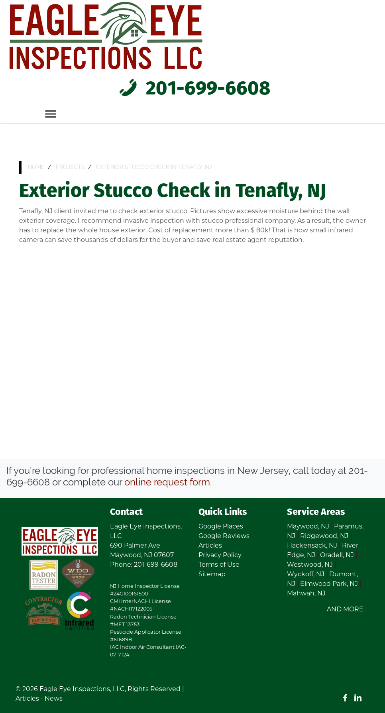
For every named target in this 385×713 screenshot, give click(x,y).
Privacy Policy (220, 555)
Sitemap (212, 574)
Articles (210, 545)
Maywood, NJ (308, 526)
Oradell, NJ (337, 555)
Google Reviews (223, 536)
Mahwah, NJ (306, 593)
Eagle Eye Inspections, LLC (82, 689)
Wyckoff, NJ (305, 574)
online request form (167, 482)
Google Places (220, 526)
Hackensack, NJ (312, 545)
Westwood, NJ (310, 564)
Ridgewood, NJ (324, 536)
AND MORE (345, 609)
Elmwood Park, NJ (329, 583)
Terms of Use (219, 564)
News (54, 698)
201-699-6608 (192, 89)
